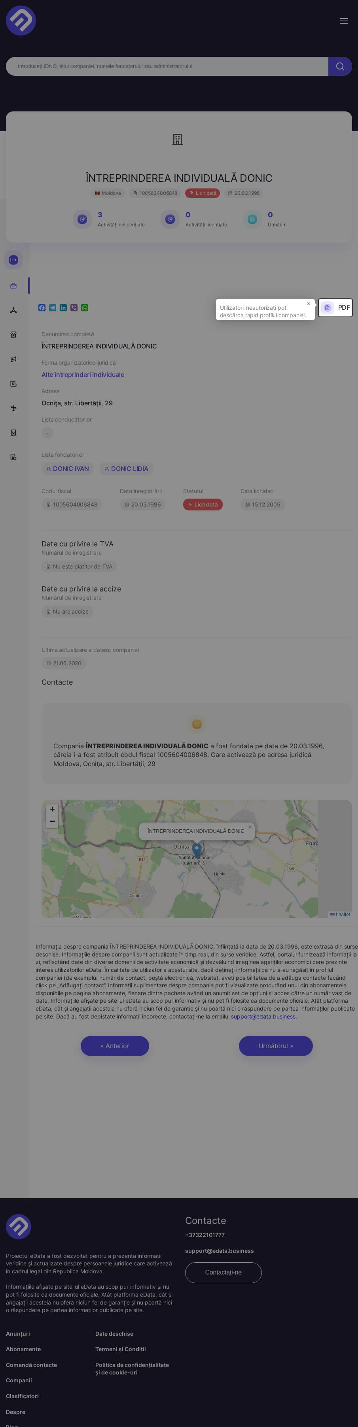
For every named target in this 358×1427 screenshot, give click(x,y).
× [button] (309, 303)
